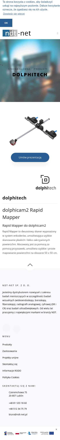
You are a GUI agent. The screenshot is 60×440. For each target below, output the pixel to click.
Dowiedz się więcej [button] (14, 13)
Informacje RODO (11, 370)
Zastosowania (9, 351)
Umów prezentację (30, 157)
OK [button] (6, 23)
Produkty (41, 69)
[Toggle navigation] (56, 33)
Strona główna (19, 69)
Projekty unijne (10, 357)
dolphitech (30, 74)
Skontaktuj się (9, 364)
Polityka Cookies (10, 377)
